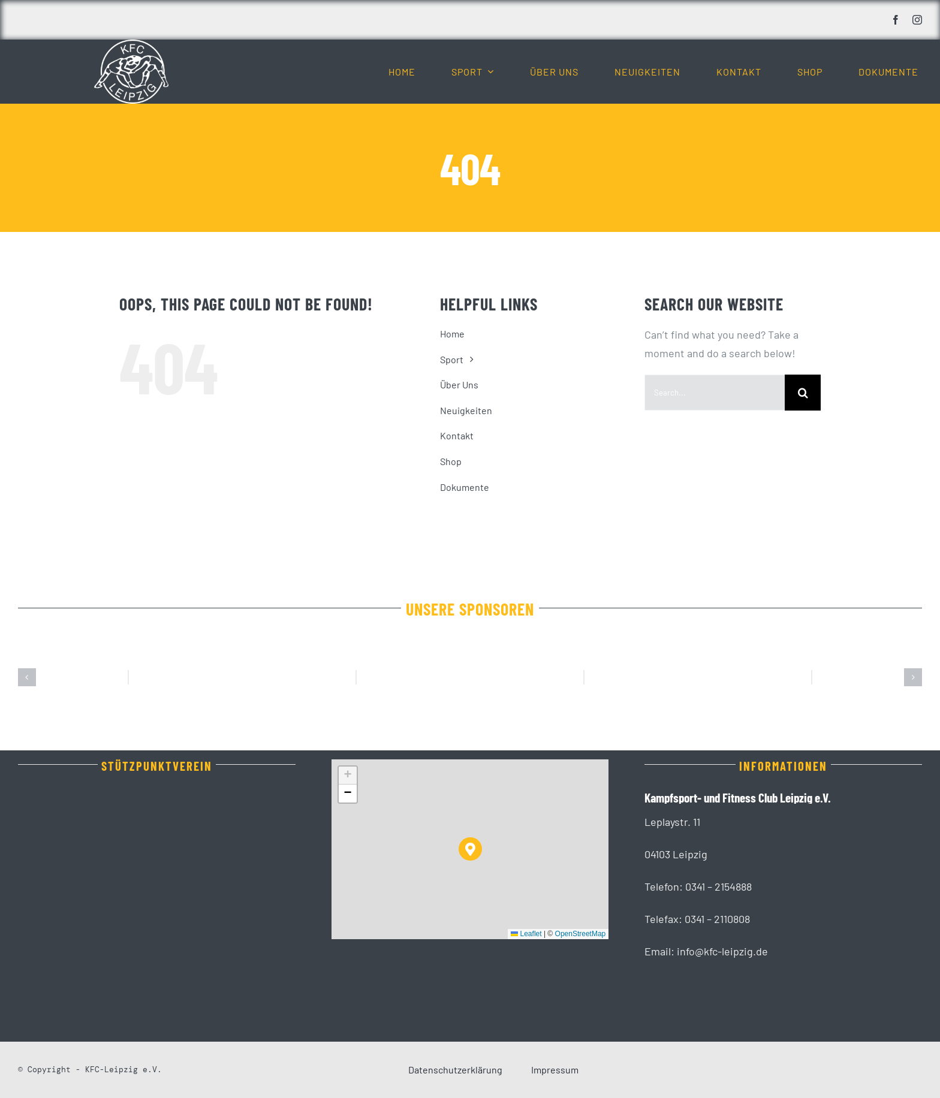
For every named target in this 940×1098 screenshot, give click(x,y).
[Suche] (803, 393)
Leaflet (526, 934)
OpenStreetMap (580, 934)
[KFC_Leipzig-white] (131, 45)
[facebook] (895, 20)
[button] (27, 677)
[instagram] (917, 20)
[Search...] (714, 393)
